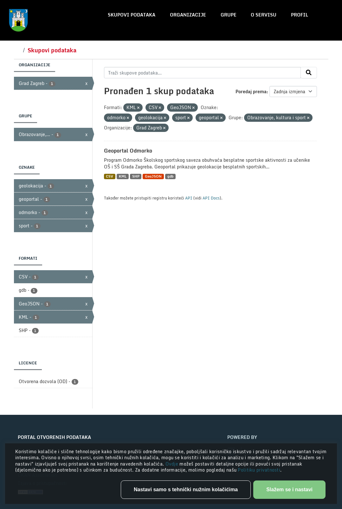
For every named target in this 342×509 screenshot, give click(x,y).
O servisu (263, 14)
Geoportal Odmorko (128, 151)
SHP (135, 176)
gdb (170, 176)
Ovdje (172, 463)
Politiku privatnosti (259, 469)
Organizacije (188, 14)
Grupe (228, 14)
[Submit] (308, 72)
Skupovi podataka (131, 14)
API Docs (211, 198)
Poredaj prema (251, 91)
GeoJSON (153, 176)
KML (122, 176)
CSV (109, 176)
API (188, 198)
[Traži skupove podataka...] (202, 72)
